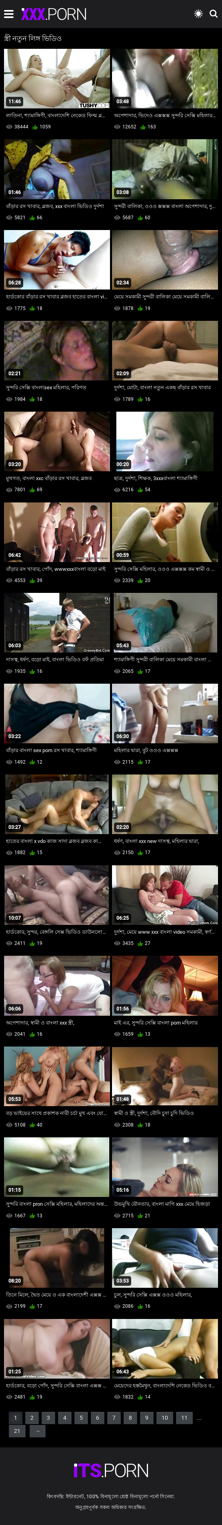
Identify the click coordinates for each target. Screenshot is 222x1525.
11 (184, 1418)
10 (165, 1418)
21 (17, 1431)
